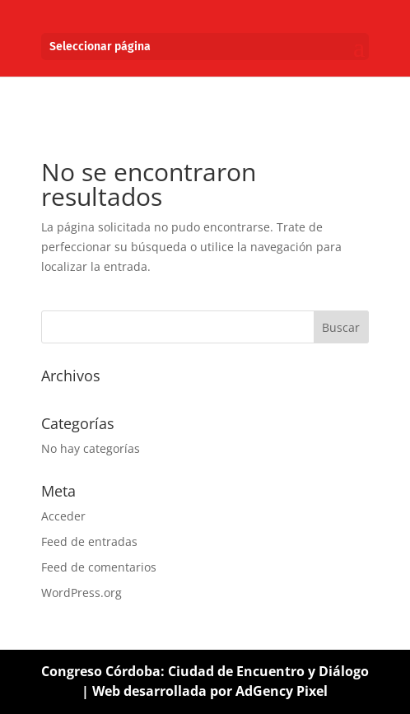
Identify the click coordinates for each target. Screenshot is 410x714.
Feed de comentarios (98, 567)
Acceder (63, 516)
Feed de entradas (89, 541)
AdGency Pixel (281, 691)
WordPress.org (81, 592)
